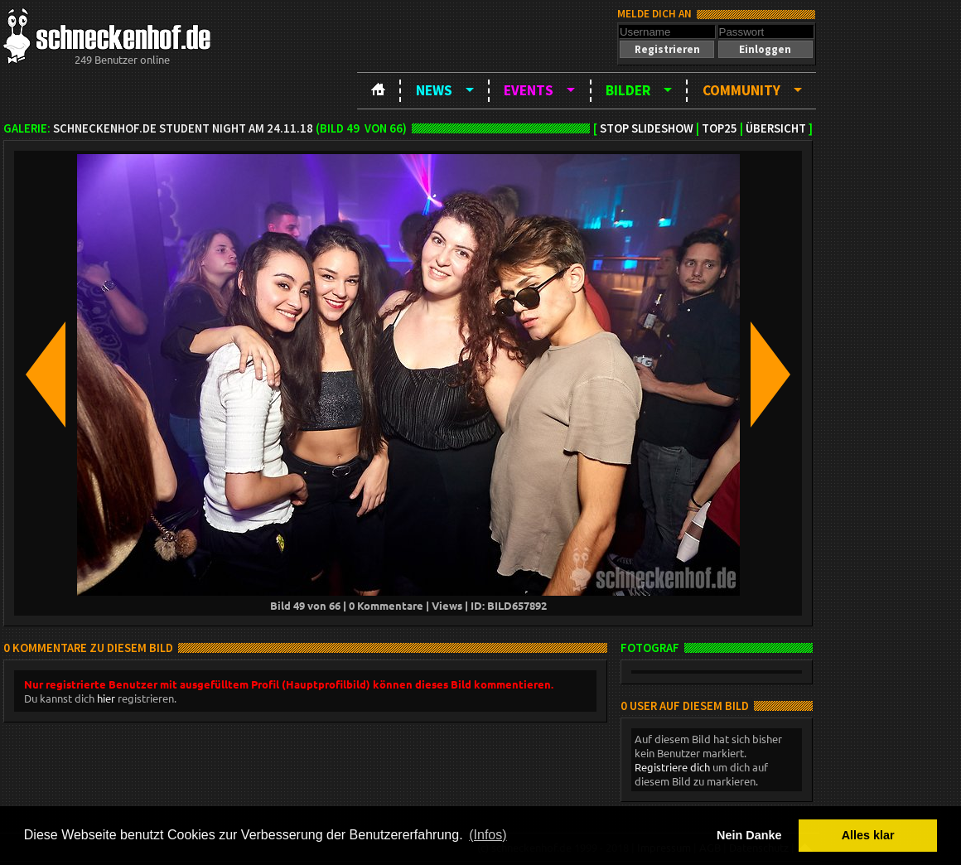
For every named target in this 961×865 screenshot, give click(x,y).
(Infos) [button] (487, 835)
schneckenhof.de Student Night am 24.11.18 (183, 128)
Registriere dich (672, 767)
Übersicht (776, 128)
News (434, 90)
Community (741, 90)
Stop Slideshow (646, 128)
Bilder (628, 90)
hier (106, 698)
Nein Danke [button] (749, 835)
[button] (667, 49)
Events (528, 90)
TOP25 (719, 128)
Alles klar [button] (868, 835)
